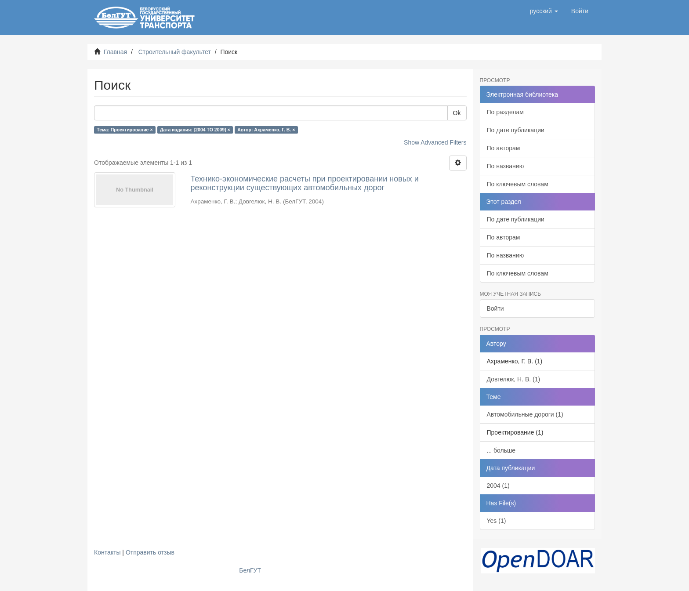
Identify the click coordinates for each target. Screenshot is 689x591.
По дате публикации (515, 130)
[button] (544, 11)
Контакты (107, 552)
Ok (457, 112)
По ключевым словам (517, 184)
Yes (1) (496, 520)
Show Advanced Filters (435, 142)
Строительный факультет (174, 51)
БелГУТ (250, 570)
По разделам (505, 112)
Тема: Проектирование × (124, 129)
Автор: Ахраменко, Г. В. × (266, 129)
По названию (505, 166)
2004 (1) (498, 485)
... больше (501, 450)
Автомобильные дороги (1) (525, 414)
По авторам (503, 148)
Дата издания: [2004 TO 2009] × (195, 129)
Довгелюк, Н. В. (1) (513, 379)
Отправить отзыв (150, 552)
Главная (115, 51)
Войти (495, 308)
